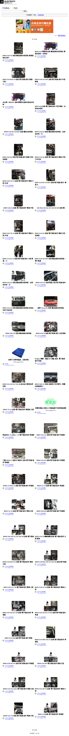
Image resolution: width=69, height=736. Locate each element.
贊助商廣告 (62, 35)
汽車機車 (29, 15)
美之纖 (6, 363)
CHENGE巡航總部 (9, 60)
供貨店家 (41, 15)
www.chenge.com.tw (9, 61)
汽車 (34, 15)
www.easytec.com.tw (9, 365)
